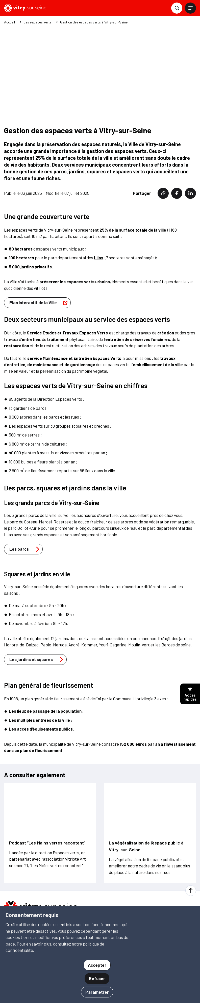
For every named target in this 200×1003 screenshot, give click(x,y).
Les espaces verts (37, 22)
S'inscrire (125, 889)
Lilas (98, 218)
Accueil (9, 22)
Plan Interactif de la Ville (39, 263)
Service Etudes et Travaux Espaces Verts (67, 293)
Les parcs (25, 509)
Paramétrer (97, 991)
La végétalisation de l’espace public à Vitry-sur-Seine (146, 806)
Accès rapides (190, 694)
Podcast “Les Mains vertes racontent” (47, 803)
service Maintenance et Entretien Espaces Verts (74, 318)
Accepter (97, 964)
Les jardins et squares (37, 619)
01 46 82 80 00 (32, 900)
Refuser (97, 978)
